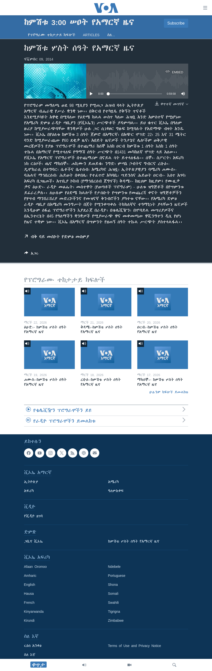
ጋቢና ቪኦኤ (33, 541)
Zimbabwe (116, 620)
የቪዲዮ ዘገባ (33, 516)
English (29, 584)
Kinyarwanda (34, 611)
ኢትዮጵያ (31, 482)
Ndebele (114, 566)
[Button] (31, 254)
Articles (91, 35)
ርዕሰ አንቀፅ (33, 646)
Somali (113, 593)
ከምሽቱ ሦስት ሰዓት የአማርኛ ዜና (133, 541)
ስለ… (111, 35)
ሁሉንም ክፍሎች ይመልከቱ (168, 392)
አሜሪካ (113, 482)
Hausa (29, 593)
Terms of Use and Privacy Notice (134, 646)
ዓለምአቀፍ (116, 491)
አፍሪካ (29, 491)
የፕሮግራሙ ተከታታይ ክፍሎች (51, 35)
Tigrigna (114, 611)
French (29, 602)
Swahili (113, 602)
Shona (113, 584)
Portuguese (117, 575)
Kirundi (29, 620)
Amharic (30, 575)
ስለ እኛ (29, 655)
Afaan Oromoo (35, 566)
